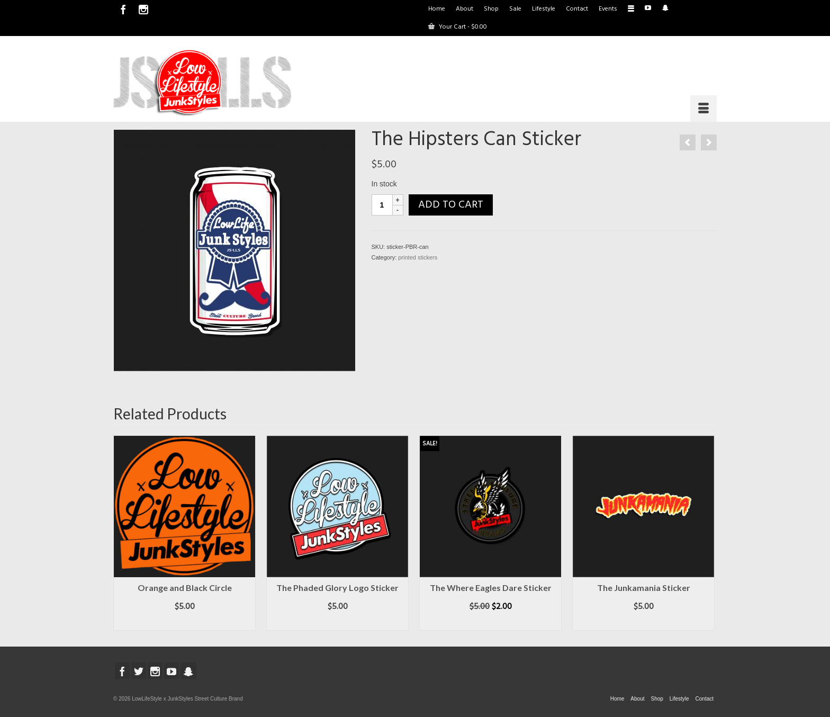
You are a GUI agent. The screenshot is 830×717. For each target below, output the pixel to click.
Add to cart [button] (185, 623)
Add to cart (450, 204)
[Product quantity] (382, 205)
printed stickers (417, 257)
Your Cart (457, 27)
